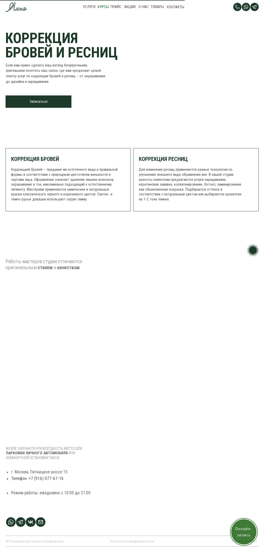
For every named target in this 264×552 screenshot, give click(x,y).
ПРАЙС (116, 7)
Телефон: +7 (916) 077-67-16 (37, 482)
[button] (39, 101)
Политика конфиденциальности (132, 541)
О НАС (144, 7)
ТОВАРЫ (157, 7)
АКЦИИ (130, 7)
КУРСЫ (103, 7)
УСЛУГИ (89, 7)
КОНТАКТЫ (175, 7)
